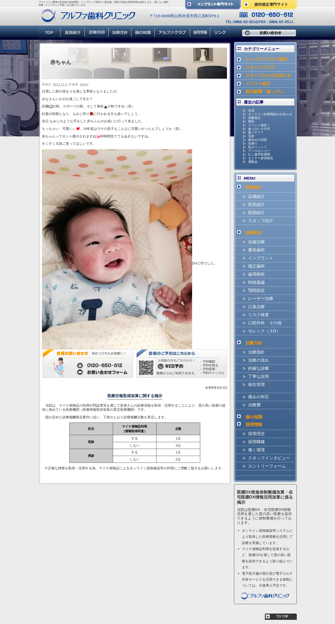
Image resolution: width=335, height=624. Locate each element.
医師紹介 (256, 212)
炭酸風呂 (254, 118)
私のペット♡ (257, 147)
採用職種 (256, 442)
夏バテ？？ (256, 132)
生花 (251, 110)
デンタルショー (259, 151)
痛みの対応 (258, 397)
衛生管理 (256, 384)
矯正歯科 (256, 266)
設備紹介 (256, 196)
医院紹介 (253, 187)
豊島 (251, 121)
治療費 (254, 405)
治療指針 (256, 352)
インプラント (260, 258)
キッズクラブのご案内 (266, 59)
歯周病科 (256, 274)
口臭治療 (256, 306)
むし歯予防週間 (259, 154)
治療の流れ (258, 360)
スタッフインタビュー (269, 458)
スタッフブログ (260, 67)
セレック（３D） (264, 331)
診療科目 (253, 232)
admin (84, 84)
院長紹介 (256, 204)
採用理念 (256, 433)
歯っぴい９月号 (259, 129)
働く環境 (256, 450)
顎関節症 (256, 290)
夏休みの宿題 (257, 140)
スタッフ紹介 (260, 220)
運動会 (253, 162)
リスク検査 (258, 315)
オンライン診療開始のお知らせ (270, 114)
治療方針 (253, 343)
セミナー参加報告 (260, 158)
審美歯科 (256, 250)
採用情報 (253, 424)
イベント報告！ (259, 125)
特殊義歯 (256, 282)
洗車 (251, 136)
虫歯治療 (256, 242)
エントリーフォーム (267, 466)
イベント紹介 (258, 83)
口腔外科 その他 (265, 323)
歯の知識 (253, 417)
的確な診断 (258, 368)
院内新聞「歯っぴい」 (266, 91)
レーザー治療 (260, 298)
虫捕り (253, 143)
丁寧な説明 (258, 376)
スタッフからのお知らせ (268, 75)
